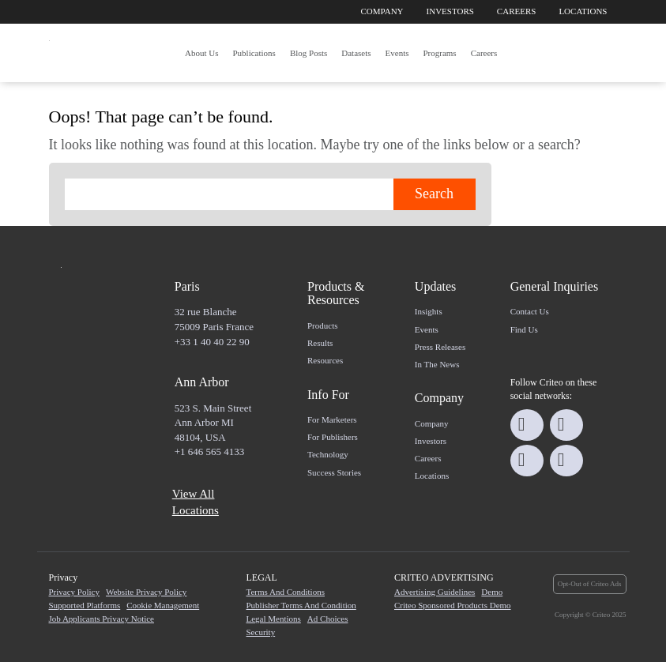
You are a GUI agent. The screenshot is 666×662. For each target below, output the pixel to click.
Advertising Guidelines (434, 591)
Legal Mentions (273, 618)
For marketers (332, 419)
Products (322, 325)
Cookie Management (162, 605)
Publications (253, 53)
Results (320, 343)
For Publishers (332, 437)
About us (201, 53)
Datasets (356, 53)
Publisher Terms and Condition (301, 605)
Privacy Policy (74, 591)
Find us (524, 329)
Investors (450, 11)
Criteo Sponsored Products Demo (452, 605)
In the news (437, 364)
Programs (439, 53)
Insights (428, 311)
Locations (583, 11)
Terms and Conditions (285, 591)
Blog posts (308, 53)
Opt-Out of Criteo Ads (590, 584)
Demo (491, 591)
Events (397, 53)
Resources (325, 360)
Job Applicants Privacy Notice (102, 618)
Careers (516, 11)
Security (261, 632)
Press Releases (440, 347)
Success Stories (334, 472)
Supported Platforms (85, 605)
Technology (327, 454)
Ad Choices (327, 618)
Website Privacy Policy (146, 591)
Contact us (529, 311)
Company (382, 11)
